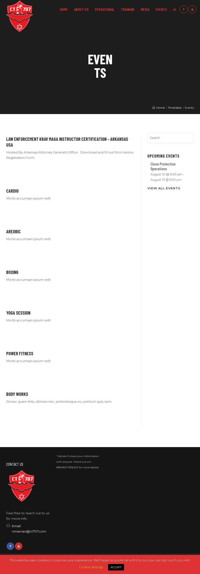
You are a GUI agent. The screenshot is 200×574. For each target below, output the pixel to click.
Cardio (12, 190)
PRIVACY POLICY (67, 467)
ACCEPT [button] (116, 567)
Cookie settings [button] (91, 567)
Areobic (13, 231)
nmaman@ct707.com (29, 531)
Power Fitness (19, 353)
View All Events (163, 188)
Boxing (12, 272)
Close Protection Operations (163, 166)
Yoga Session (18, 312)
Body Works (17, 394)
